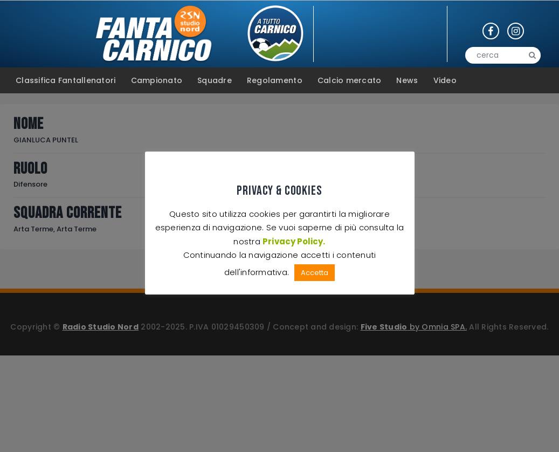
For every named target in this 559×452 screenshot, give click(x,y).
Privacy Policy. (294, 241)
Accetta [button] (314, 273)
